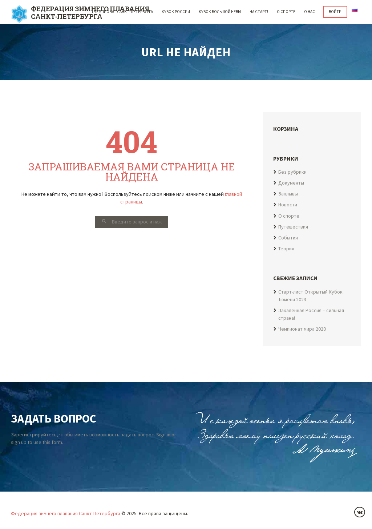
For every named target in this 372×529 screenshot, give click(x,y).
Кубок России (176, 11)
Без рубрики (292, 172)
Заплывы (288, 193)
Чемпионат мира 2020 (302, 329)
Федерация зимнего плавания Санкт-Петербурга (66, 513)
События (288, 237)
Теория (286, 249)
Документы (291, 182)
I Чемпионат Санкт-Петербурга (122, 11)
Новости (288, 205)
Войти (335, 11)
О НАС (309, 11)
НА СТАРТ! (259, 11)
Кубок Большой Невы (219, 11)
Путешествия (293, 226)
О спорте (286, 11)
